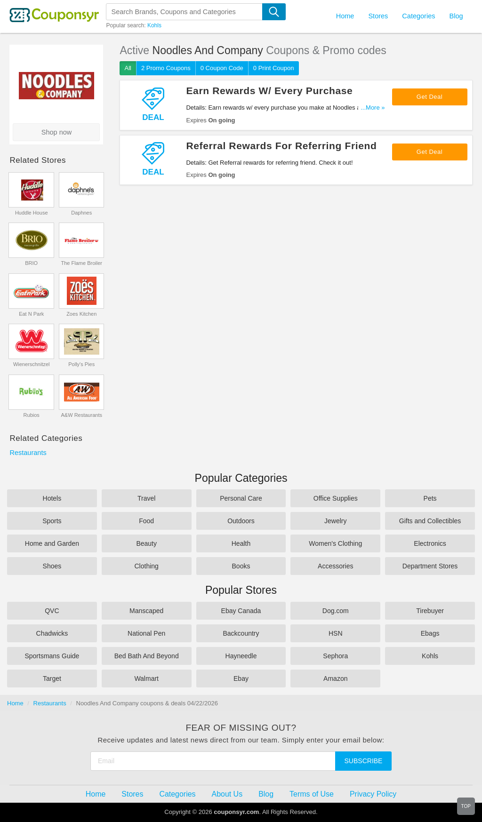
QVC (52, 611)
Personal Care (241, 498)
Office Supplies (335, 498)
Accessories (335, 566)
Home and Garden (52, 543)
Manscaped (146, 611)
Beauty (146, 543)
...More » (373, 107)
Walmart (146, 678)
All (127, 68)
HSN (336, 633)
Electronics (430, 543)
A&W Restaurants (81, 415)
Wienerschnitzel (31, 364)
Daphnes (81, 212)
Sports (51, 521)
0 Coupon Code (222, 68)
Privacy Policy (373, 794)
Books (241, 566)
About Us (227, 794)
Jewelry (335, 521)
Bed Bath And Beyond (146, 656)
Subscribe (364, 761)
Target (52, 678)
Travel (146, 498)
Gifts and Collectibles (430, 521)
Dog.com (335, 611)
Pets (430, 498)
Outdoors (241, 521)
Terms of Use (311, 794)
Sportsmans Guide (51, 656)
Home (15, 703)
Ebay (241, 678)
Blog (456, 16)
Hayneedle (241, 656)
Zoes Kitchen (81, 314)
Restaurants (27, 452)
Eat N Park (31, 314)
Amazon (335, 678)
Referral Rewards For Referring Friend (281, 145)
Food (146, 521)
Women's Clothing (335, 543)
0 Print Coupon (273, 68)
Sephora (335, 656)
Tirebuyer (430, 611)
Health (241, 543)
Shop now (56, 132)
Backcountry (241, 633)
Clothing (147, 566)
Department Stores (430, 566)
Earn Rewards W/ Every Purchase (269, 90)
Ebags (430, 633)
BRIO (31, 263)
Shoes (52, 566)
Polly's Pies (81, 364)
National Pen (146, 633)
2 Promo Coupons (166, 68)
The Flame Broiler (81, 263)
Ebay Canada (241, 611)
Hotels (52, 498)
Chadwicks (52, 633)
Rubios (32, 415)
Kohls (154, 25)
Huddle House (31, 212)
